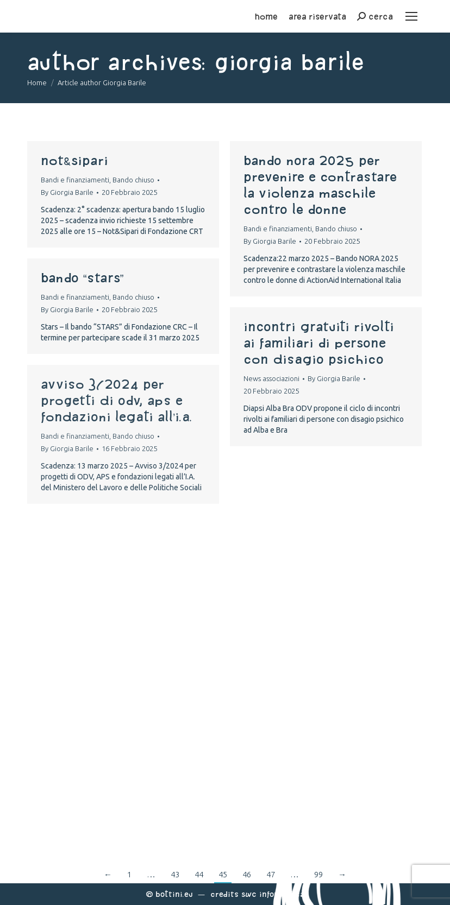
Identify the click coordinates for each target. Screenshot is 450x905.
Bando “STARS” (82, 277)
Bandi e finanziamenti (75, 179)
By (67, 192)
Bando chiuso (133, 179)
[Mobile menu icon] (411, 16)
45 (222, 874)
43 (175, 874)
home (266, 16)
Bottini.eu (174, 894)
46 (246, 874)
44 (199, 874)
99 (318, 874)
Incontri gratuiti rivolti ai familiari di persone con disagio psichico (318, 342)
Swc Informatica (272, 894)
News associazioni (271, 378)
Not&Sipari (74, 160)
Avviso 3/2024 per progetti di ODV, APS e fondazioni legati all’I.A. (116, 400)
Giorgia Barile (289, 61)
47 (270, 874)
